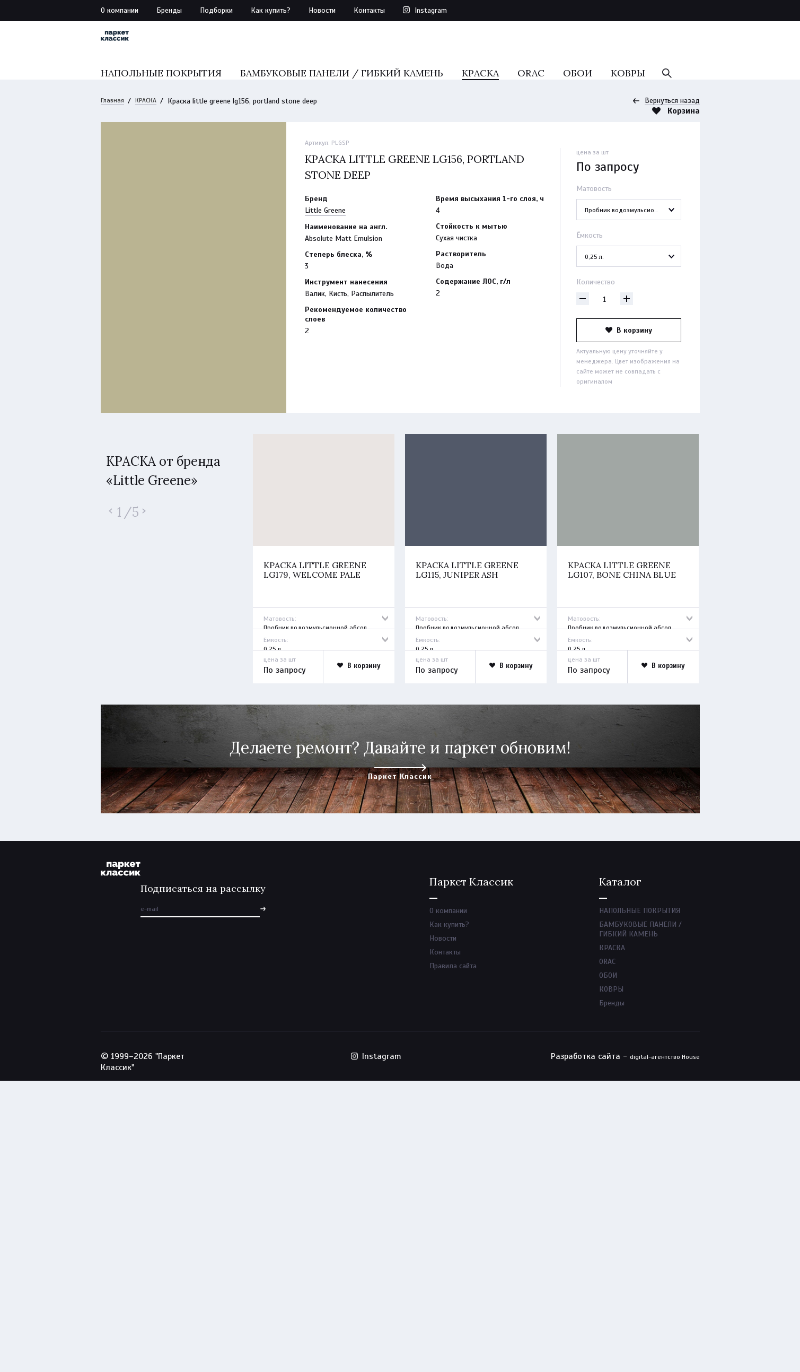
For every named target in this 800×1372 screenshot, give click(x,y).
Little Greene (325, 215)
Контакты (369, 10)
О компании (119, 10)
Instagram (431, 10)
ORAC (530, 94)
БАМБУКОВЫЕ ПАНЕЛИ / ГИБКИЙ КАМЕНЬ (341, 94)
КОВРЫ (628, 94)
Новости (322, 10)
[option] (323, 826)
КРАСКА (480, 94)
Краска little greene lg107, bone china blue (624, 829)
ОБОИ (577, 94)
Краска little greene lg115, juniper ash (470, 829)
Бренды (169, 10)
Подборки (216, 10)
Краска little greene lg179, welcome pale (318, 829)
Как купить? (271, 10)
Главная (114, 105)
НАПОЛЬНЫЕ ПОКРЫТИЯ (161, 94)
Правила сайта (453, 1251)
